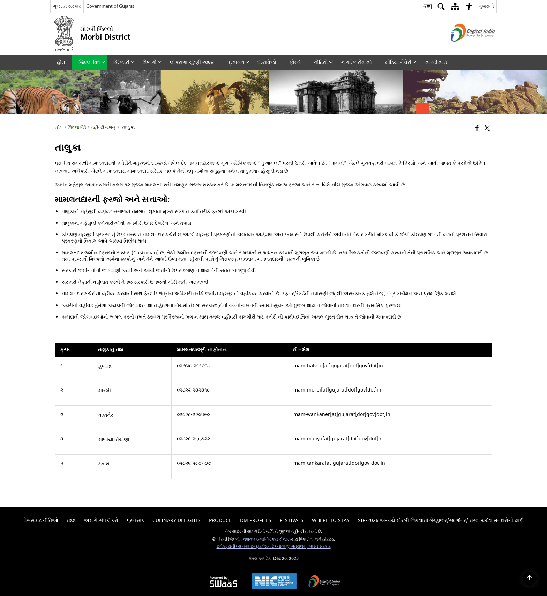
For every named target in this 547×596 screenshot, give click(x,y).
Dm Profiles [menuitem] (255, 520)
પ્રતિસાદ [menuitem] (135, 520)
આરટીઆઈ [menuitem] (436, 62)
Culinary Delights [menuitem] (176, 520)
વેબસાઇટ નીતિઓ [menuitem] (41, 520)
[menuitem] (427, 6)
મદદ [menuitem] (71, 520)
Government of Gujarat (110, 6)
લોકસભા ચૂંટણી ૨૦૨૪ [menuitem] (192, 62)
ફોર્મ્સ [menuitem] (295, 62)
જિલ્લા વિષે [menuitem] (91, 62)
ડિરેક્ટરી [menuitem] (123, 62)
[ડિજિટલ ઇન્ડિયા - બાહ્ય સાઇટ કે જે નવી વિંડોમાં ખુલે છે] (464, 47)
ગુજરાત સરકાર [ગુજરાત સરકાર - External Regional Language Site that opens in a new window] (67, 6)
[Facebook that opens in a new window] (477, 129)
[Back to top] (530, 579)
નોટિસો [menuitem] (323, 62)
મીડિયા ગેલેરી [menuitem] (400, 62)
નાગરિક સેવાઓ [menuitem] (356, 62)
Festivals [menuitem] (292, 520)
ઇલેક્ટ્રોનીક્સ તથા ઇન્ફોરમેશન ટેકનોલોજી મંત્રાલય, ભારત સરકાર (274, 547)
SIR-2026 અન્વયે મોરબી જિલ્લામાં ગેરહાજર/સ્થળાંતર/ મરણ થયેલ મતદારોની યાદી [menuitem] (441, 520)
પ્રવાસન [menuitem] (238, 62)
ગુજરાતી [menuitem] (486, 6)
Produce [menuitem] (220, 520)
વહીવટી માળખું (103, 128)
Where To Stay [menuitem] (331, 520)
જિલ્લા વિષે (77, 128)
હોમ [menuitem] (61, 62)
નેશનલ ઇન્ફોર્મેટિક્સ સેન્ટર (266, 539)
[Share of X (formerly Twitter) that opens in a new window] (487, 129)
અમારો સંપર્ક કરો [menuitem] (101, 520)
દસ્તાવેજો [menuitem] (266, 62)
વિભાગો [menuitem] (152, 62)
